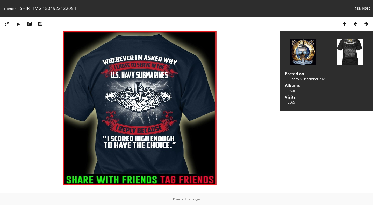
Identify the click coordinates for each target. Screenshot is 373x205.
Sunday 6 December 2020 (307, 79)
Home (9, 8)
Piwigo (195, 199)
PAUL (292, 90)
